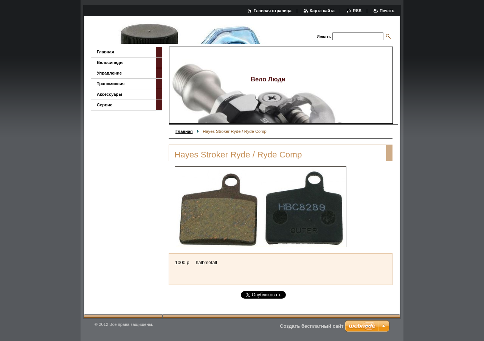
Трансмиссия (110, 83)
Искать (323, 36)
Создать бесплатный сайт (312, 326)
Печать (387, 10)
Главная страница (273, 10)
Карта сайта (322, 10)
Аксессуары (109, 94)
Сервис (104, 105)
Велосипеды (110, 62)
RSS (357, 10)
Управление (109, 73)
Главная (184, 131)
